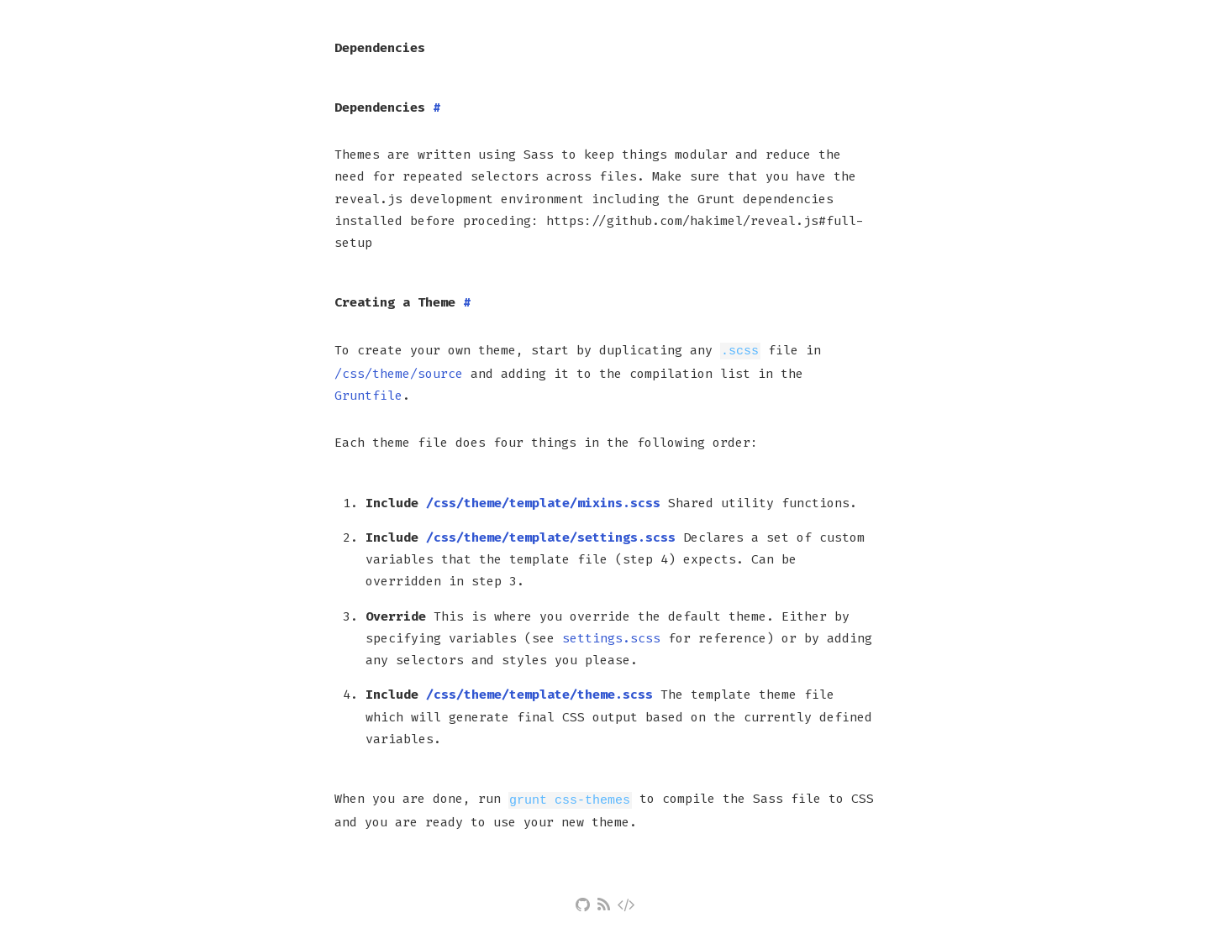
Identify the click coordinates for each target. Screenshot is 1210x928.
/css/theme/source (398, 372)
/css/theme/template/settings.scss (551, 536)
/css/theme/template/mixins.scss (543, 502)
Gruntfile (368, 394)
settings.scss (611, 637)
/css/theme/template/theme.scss (539, 693)
